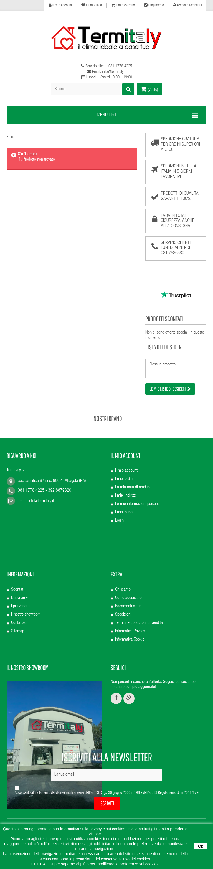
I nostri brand (106, 414)
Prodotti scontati (164, 318)
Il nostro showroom (26, 566)
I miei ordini (124, 475)
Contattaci (19, 575)
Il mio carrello (123, 5)
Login (119, 516)
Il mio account (60, 5)
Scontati (17, 541)
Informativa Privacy (130, 583)
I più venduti (20, 558)
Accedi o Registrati (187, 5)
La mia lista (91, 5)
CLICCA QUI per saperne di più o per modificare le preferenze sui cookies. (95, 864)
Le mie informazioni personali (138, 500)
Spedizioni (123, 566)
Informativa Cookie (129, 591)
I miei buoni (124, 508)
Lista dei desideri (164, 347)
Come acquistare (128, 550)
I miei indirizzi (125, 491)
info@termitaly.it (41, 497)
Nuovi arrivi (20, 550)
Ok (200, 846)
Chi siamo (123, 541)
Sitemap (17, 583)
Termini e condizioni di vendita (139, 575)
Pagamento (154, 5)
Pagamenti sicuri (128, 558)
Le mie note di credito (132, 483)
